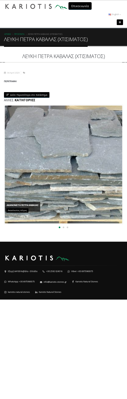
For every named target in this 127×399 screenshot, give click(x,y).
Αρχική (7, 34)
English (114, 14)
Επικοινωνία (80, 6)
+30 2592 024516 (54, 370)
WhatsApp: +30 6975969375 (21, 381)
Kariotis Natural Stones (87, 381)
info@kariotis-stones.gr (55, 381)
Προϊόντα (19, 34)
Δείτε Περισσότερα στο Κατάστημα (26, 194)
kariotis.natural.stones (19, 391)
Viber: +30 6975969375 (82, 370)
